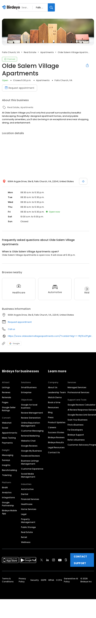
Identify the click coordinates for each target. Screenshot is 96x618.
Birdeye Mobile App (9, 512)
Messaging (7, 455)
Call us (11, 329)
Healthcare (26, 504)
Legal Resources (56, 447)
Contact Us (54, 452)
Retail (24, 537)
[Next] (86, 288)
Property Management (28, 521)
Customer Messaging (32, 430)
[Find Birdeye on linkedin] (47, 560)
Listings (6, 387)
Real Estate (27, 532)
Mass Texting (9, 437)
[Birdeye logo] (11, 7)
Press (51, 417)
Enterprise (26, 392)
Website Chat (28, 440)
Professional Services (78, 392)
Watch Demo (55, 397)
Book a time (54, 402)
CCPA (59, 580)
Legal (23, 514)
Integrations (8, 497)
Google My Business (31, 450)
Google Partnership (8, 504)
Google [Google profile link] (14, 343)
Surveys (6, 460)
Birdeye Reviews (56, 437)
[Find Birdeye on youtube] (60, 560)
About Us (52, 387)
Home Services (28, 509)
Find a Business (75, 424)
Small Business (29, 387)
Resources (53, 407)
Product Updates (56, 422)
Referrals (6, 397)
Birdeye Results (56, 442)
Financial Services (30, 499)
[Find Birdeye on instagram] (53, 560)
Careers (52, 427)
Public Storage (28, 527)
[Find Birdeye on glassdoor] (66, 560)
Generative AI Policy (71, 580)
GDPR (43, 580)
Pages (5, 402)
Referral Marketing (30, 435)
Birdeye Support (76, 434)
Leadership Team (57, 392)
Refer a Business (76, 439)
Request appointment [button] (20, 322)
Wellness (25, 542)
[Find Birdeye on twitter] (41, 560)
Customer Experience (32, 468)
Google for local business (29, 406)
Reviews (6, 392)
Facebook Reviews (30, 455)
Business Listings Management (30, 462)
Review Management (32, 412)
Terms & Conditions (8, 580)
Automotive (27, 489)
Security (34, 580)
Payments (7, 442)
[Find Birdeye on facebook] (35, 560)
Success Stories (56, 432)
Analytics (7, 492)
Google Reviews (29, 445)
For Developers (75, 429)
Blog (50, 412)
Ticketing (7, 475)
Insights (6, 465)
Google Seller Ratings (9, 409)
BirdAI (5, 487)
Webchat (7, 422)
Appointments (9, 432)
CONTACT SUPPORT (80, 560)
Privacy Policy (22, 580)
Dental (24, 494)
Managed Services (77, 387)
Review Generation (31, 417)
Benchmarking (9, 470)
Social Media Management (28, 475)
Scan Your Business (77, 419)
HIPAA (51, 580)
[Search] (51, 7)
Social (5, 427)
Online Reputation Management (30, 424)
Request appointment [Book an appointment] (19, 88)
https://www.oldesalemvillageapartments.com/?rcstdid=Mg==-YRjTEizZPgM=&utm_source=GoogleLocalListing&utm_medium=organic (51, 336)
